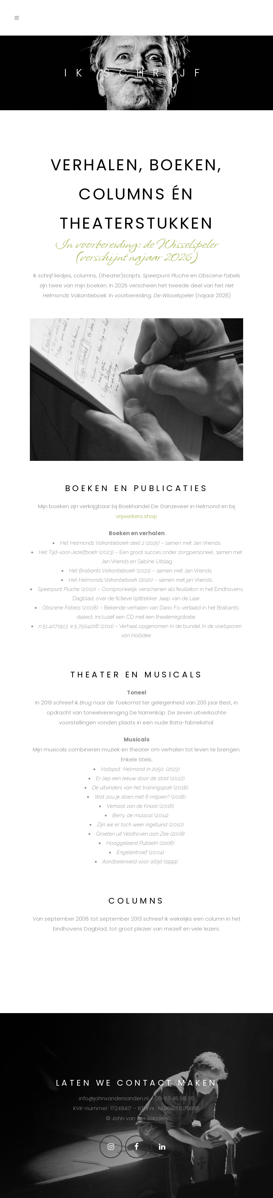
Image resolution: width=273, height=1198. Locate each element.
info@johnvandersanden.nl (114, 1098)
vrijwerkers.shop (136, 516)
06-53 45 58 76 (174, 1098)
